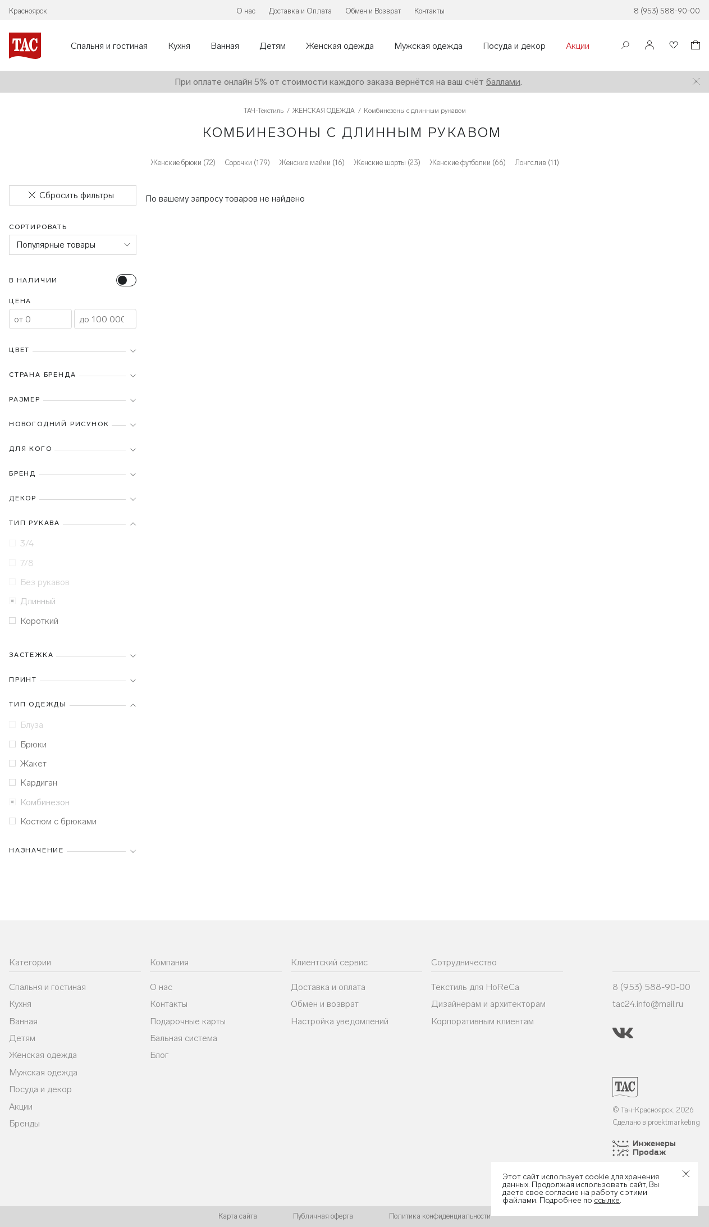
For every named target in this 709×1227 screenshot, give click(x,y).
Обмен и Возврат (373, 11)
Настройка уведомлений (339, 1021)
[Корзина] (694, 46)
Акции (577, 46)
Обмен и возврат (325, 1003)
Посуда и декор (514, 46)
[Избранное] (672, 45)
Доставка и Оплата (300, 11)
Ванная (225, 46)
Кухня (179, 46)
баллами (503, 81)
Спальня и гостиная (109, 46)
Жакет (28, 763)
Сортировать (38, 226)
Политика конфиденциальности (440, 1216)
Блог (159, 1055)
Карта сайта (237, 1216)
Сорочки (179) (247, 162)
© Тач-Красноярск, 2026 (653, 1110)
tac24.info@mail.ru (647, 1003)
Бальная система (183, 1038)
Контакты (429, 11)
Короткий (33, 620)
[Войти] (649, 45)
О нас (245, 11)
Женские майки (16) (312, 162)
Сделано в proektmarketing (656, 1122)
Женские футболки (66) (467, 162)
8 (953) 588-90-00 (667, 11)
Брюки (28, 744)
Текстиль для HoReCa (475, 987)
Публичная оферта (323, 1216)
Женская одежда (340, 46)
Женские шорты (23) (387, 162)
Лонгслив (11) (537, 162)
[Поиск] (625, 46)
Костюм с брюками (53, 821)
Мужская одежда (428, 46)
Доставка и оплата (328, 987)
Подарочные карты (188, 1021)
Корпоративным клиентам (482, 1021)
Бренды (24, 1123)
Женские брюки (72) (183, 162)
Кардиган (33, 782)
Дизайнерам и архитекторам (488, 1003)
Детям (272, 46)
